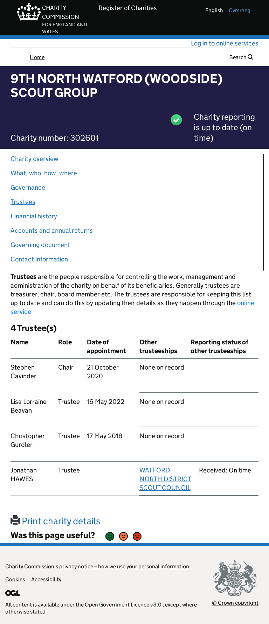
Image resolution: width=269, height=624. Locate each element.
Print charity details (55, 521)
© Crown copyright (235, 603)
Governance (28, 187)
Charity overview (34, 159)
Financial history (34, 216)
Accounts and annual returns (52, 230)
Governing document (40, 245)
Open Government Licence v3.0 (123, 604)
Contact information (39, 259)
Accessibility (46, 579)
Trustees (23, 202)
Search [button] (241, 57)
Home (37, 57)
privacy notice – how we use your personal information (124, 566)
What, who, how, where (44, 173)
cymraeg (239, 10)
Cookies (15, 579)
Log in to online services (224, 43)
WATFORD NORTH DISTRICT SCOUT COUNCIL (165, 479)
